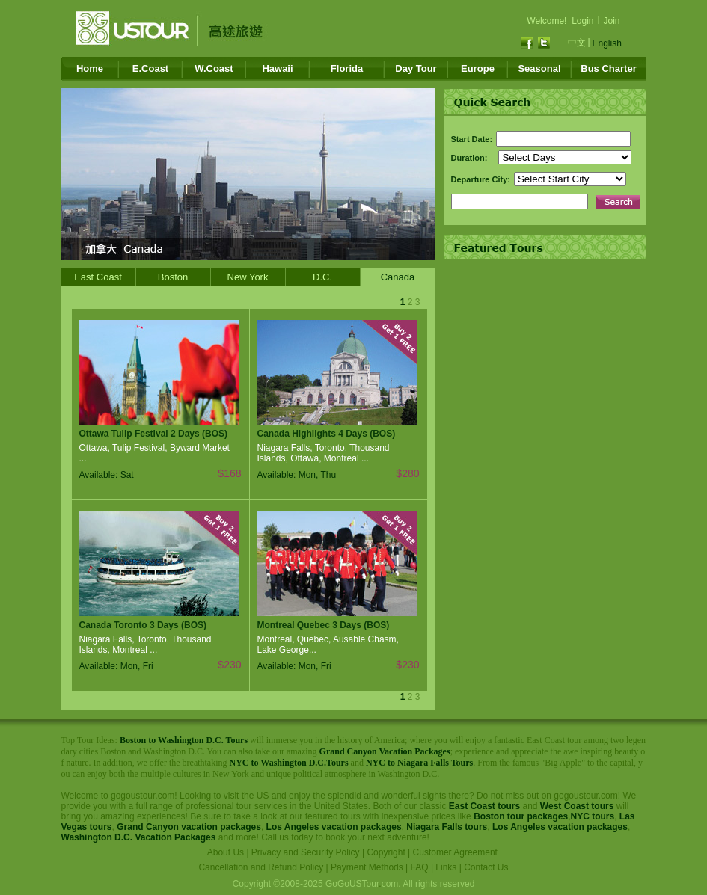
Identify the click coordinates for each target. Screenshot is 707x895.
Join (612, 21)
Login (582, 21)
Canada (398, 277)
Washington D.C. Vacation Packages (138, 837)
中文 (577, 42)
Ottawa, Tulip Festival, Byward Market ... (154, 453)
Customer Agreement (455, 852)
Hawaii (277, 68)
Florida (347, 68)
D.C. (322, 277)
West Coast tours (576, 806)
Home (89, 68)
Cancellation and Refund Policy (260, 867)
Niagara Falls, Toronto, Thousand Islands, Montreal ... (145, 644)
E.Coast (150, 68)
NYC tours (593, 816)
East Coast (98, 277)
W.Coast (214, 68)
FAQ (420, 867)
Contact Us (486, 867)
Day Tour (415, 68)
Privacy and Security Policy (305, 852)
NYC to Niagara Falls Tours (419, 762)
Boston (173, 277)
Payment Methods (367, 867)
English (607, 43)
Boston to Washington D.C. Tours (184, 740)
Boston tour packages (521, 816)
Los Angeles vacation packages (334, 827)
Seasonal (539, 68)
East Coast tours (484, 806)
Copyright (386, 852)
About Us (225, 852)
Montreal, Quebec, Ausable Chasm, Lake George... (328, 644)
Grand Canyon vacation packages (189, 827)
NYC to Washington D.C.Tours (289, 762)
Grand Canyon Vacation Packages (384, 751)
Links (445, 867)
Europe (478, 68)
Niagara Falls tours (446, 827)
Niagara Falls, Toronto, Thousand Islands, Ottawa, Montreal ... (323, 453)
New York (248, 277)
